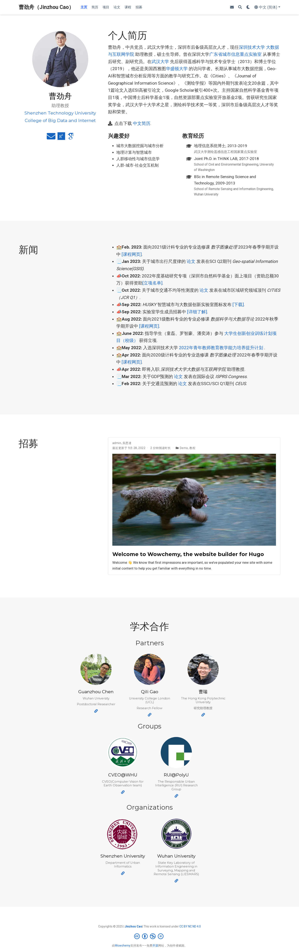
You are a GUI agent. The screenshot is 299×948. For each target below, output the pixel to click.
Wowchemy (122, 945)
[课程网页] (132, 254)
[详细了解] (197, 311)
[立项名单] (152, 283)
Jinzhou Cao (133, 926)
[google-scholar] (70, 137)
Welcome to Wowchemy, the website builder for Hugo (188, 554)
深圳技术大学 (252, 47)
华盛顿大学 (177, 68)
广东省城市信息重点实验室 (235, 54)
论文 (191, 261)
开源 (155, 945)
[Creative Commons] (149, 936)
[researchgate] (61, 137)
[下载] (238, 304)
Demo (184, 448)
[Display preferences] (248, 7)
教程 (192, 448)
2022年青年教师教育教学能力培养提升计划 (221, 347)
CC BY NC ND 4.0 (190, 926)
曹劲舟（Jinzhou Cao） (46, 7)
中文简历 (141, 123)
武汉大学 (160, 61)
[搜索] (240, 7)
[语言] (267, 7)
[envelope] (232, 7)
